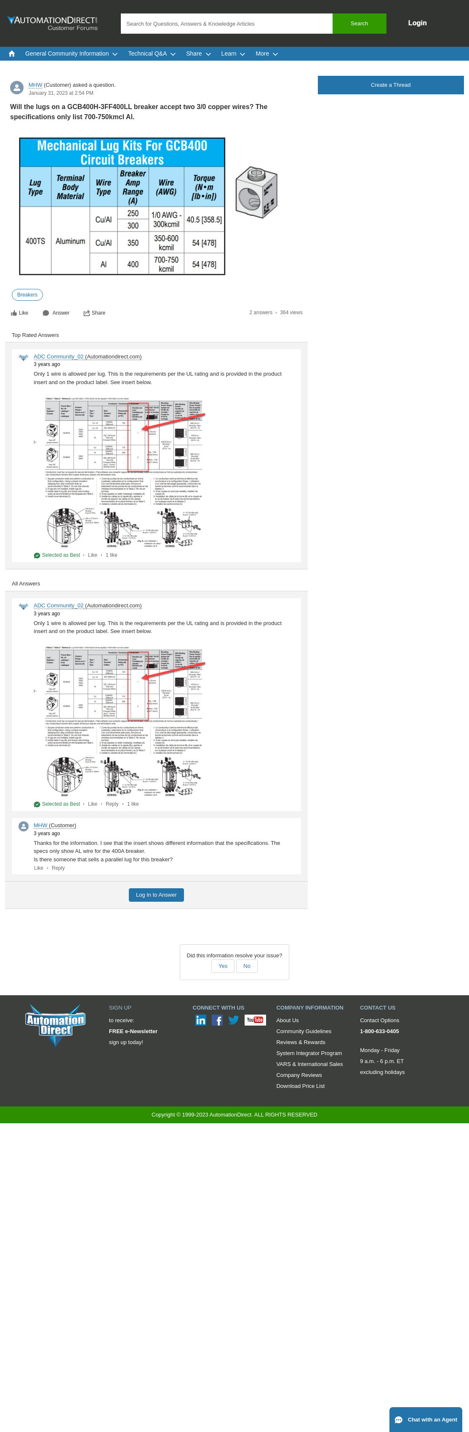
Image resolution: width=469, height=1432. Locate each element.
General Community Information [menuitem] (71, 53)
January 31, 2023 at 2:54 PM (61, 93)
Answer (56, 313)
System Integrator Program (309, 1053)
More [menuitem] (267, 53)
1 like (111, 555)
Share (94, 313)
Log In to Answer (156, 895)
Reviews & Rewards (300, 1042)
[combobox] (253, 23)
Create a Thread (390, 85)
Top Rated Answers (35, 335)
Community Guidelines (303, 1031)
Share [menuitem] (198, 53)
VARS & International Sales (309, 1064)
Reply (112, 804)
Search (359, 23)
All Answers (26, 583)
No (246, 966)
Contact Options (379, 1020)
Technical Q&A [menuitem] (152, 53)
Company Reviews (299, 1075)
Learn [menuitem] (233, 53)
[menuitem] (11, 53)
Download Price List (300, 1086)
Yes (223, 966)
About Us (287, 1020)
